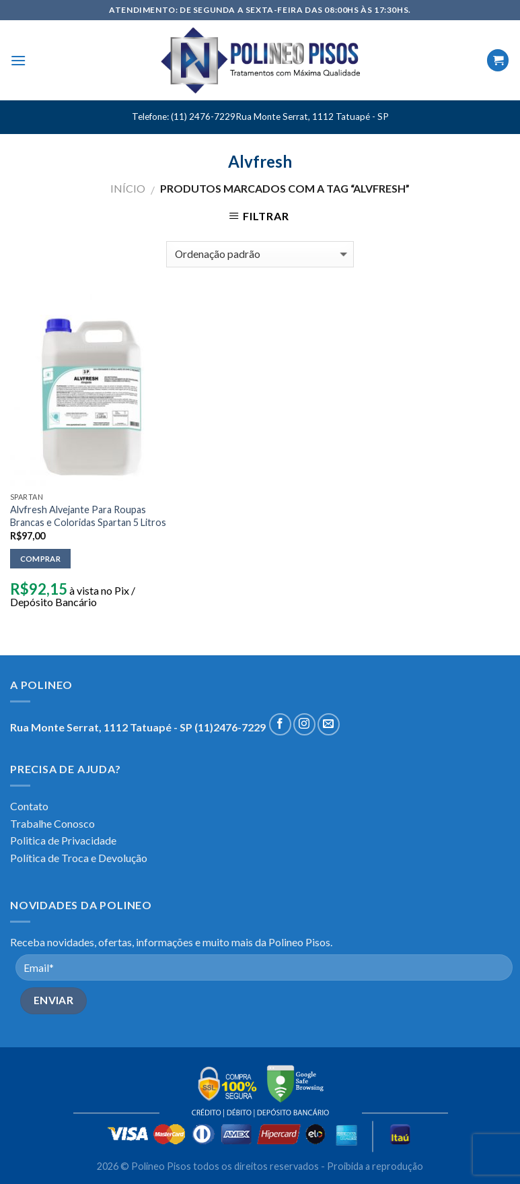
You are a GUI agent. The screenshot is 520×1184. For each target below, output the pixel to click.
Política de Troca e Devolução (78, 857)
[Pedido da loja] (260, 254)
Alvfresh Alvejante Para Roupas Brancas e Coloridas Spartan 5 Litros (88, 516)
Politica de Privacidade (63, 840)
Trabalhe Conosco (52, 823)
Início (127, 188)
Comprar (40, 558)
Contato (29, 805)
